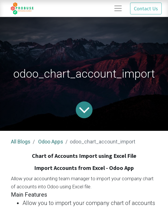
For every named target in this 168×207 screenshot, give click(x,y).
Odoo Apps (50, 142)
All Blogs (20, 142)
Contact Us (146, 8)
